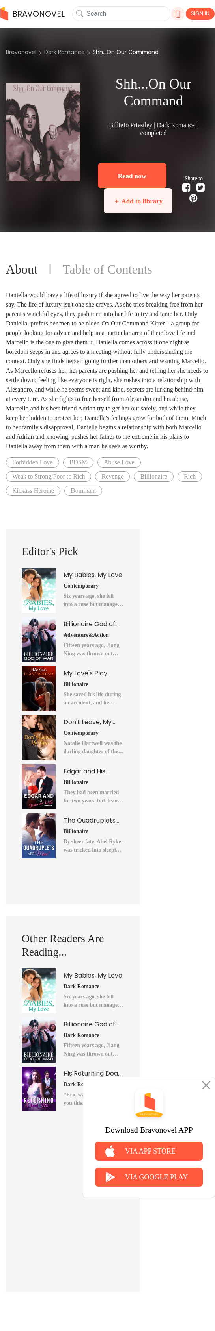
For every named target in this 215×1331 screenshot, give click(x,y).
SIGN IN (200, 13)
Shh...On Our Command (126, 52)
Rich (190, 476)
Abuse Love (119, 462)
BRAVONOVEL (32, 13)
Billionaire (153, 476)
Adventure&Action (86, 635)
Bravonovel (21, 52)
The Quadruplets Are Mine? (90, 820)
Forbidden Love (32, 462)
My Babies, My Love (93, 574)
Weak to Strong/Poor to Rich (48, 476)
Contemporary (81, 586)
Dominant (83, 490)
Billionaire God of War (89, 624)
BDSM (78, 462)
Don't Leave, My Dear (88, 722)
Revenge (112, 476)
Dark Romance (64, 52)
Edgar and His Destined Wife (85, 771)
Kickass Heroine (33, 490)
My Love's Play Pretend (85, 673)
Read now (132, 176)
